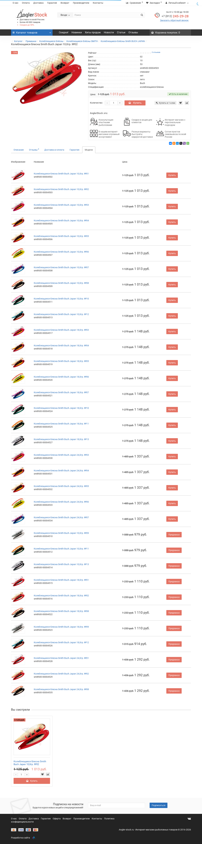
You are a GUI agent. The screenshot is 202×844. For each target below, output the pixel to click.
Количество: (96, 102)
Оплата (26, 3)
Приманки (31, 41)
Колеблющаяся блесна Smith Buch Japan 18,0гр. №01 (61, 580)
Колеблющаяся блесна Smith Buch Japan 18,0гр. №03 (61, 330)
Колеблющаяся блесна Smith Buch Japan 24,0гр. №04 (61, 470)
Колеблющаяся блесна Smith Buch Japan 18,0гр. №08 (61, 611)
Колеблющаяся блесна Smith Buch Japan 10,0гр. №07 (61, 267)
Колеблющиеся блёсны (51, 41)
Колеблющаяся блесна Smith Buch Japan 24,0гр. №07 (61, 517)
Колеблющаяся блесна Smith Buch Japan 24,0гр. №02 (61, 673)
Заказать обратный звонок (174, 20)
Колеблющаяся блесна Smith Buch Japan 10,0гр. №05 (61, 236)
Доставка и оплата (54, 150)
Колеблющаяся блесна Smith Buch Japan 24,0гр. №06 (61, 502)
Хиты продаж (93, 32)
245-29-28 (175, 16)
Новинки (76, 32)
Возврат (65, 3)
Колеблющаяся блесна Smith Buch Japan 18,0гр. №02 (61, 595)
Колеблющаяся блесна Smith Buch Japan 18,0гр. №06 (61, 377)
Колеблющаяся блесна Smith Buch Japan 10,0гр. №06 (61, 252)
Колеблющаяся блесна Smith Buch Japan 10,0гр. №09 (61, 533)
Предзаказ (174, 534)
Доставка (38, 3)
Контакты (98, 3)
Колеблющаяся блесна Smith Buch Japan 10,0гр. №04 (61, 220)
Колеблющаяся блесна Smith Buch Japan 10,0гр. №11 (61, 548)
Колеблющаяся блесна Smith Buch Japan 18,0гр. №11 (61, 423)
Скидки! (63, 32)
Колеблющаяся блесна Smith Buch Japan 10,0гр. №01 (61, 173)
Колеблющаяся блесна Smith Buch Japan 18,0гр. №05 (61, 361)
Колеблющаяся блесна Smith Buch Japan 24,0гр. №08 (61, 689)
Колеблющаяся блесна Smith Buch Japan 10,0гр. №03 (61, 205)
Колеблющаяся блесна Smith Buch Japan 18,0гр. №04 (61, 345)
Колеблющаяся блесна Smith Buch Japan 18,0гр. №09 (61, 627)
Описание (19, 150)
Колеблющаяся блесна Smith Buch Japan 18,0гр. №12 (61, 642)
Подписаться (158, 805)
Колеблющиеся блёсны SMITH (82, 41)
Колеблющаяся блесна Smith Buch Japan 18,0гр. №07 (61, 392)
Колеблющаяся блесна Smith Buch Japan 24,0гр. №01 (61, 658)
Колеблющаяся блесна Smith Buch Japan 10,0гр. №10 (61, 298)
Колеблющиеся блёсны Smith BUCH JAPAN (123, 41)
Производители (81, 3)
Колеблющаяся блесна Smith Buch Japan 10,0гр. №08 (61, 283)
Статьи (121, 32)
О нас (15, 3)
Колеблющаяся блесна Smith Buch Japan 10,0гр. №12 (61, 314)
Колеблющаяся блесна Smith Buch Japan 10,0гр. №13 (61, 564)
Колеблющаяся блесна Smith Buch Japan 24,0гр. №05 (61, 486)
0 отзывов (156, 52)
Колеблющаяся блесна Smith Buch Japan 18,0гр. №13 (61, 439)
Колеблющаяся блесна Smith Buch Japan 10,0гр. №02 (61, 189)
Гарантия (52, 3)
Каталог (18, 41)
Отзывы (133, 32)
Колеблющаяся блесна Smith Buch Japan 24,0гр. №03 (61, 455)
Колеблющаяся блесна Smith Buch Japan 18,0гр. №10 (61, 408)
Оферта (57, 818)
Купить (135, 102)
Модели (89, 150)
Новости (109, 32)
